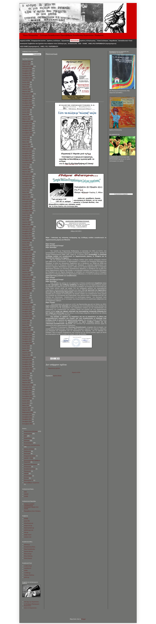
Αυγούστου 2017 (27, 291)
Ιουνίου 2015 (26, 348)
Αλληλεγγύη (27, 466)
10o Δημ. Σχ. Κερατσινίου (31, 601)
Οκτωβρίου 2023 (27, 130)
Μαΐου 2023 (25, 142)
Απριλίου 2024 (26, 116)
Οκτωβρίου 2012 (27, 421)
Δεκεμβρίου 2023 (27, 126)
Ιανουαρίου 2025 (27, 96)
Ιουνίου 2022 (26, 165)
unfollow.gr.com (28, 530)
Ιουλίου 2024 (26, 110)
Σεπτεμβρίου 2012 (27, 424)
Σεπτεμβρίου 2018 (27, 263)
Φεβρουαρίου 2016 (27, 332)
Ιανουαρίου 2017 (27, 307)
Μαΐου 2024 (25, 114)
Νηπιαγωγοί (27, 471)
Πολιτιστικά (75, 40)
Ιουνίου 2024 (26, 112)
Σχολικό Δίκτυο (28, 551)
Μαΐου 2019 (25, 245)
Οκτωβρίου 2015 (27, 341)
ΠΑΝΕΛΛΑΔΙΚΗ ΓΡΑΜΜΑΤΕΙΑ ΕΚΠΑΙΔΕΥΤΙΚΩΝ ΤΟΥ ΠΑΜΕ (31, 506)
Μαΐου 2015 (25, 350)
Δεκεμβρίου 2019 (27, 231)
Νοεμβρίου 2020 (27, 206)
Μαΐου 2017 (25, 297)
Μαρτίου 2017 (26, 302)
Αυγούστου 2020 (27, 213)
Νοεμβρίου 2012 (27, 419)
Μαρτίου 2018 (26, 275)
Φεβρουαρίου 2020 (27, 226)
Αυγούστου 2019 (27, 240)
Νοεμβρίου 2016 (27, 311)
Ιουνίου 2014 (26, 375)
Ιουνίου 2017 (26, 295)
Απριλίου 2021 (26, 194)
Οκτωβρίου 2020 (27, 208)
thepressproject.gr (29, 528)
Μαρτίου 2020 (26, 224)
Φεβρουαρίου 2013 (27, 412)
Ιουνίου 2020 (26, 217)
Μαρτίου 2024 (26, 119)
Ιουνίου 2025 (26, 84)
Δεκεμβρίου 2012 (27, 417)
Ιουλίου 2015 (26, 346)
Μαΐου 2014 (25, 378)
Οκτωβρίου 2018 (27, 261)
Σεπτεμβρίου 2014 (27, 369)
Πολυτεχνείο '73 (28, 480)
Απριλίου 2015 (26, 352)
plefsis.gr (26, 577)
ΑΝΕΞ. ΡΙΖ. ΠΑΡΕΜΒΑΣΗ (49, 46)
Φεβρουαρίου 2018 (27, 277)
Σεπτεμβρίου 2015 (27, 343)
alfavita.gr (27, 544)
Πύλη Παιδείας (28, 556)
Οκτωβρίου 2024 (27, 103)
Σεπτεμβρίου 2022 (27, 160)
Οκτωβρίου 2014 (27, 366)
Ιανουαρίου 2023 (27, 151)
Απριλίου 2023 (26, 144)
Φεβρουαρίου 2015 (27, 357)
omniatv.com (27, 537)
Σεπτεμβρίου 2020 (27, 210)
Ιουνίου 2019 (26, 243)
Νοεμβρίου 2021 (27, 181)
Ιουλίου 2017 (26, 293)
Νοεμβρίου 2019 (27, 233)
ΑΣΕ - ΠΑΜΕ (82, 43)
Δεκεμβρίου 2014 (27, 362)
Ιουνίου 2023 (26, 139)
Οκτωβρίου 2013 (27, 394)
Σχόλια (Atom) (57, 375)
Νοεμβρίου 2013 (27, 391)
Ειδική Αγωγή (28, 558)
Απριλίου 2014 (26, 380)
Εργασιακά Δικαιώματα (30, 464)
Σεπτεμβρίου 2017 (27, 288)
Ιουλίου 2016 (26, 320)
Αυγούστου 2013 (27, 398)
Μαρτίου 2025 (26, 91)
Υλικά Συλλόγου (102, 40)
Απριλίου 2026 (26, 61)
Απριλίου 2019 (26, 247)
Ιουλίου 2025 (26, 82)
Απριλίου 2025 (26, 89)
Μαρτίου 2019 (26, 249)
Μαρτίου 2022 (26, 171)
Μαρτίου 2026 (26, 64)
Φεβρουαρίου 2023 (27, 149)
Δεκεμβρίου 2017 (27, 281)
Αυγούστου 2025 (27, 80)
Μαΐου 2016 (25, 325)
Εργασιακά (65, 40)
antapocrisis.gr (28, 525)
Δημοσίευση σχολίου (54, 368)
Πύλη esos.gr (27, 553)
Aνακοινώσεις (28, 433)
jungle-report (27, 534)
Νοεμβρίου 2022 (27, 155)
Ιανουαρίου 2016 (27, 334)
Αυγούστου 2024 (27, 107)
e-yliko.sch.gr (28, 566)
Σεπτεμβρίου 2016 (27, 316)
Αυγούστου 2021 (27, 188)
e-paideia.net (27, 568)
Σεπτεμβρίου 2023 (27, 133)
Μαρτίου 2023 (26, 146)
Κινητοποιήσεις (28, 443)
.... (76, 166)
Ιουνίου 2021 (26, 190)
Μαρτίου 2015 (26, 355)
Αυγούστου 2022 (27, 162)
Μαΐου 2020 (25, 220)
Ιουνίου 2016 (26, 323)
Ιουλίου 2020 (26, 215)
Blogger (83, 619)
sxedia (26, 570)
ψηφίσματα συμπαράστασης (32, 445)
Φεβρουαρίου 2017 (27, 304)
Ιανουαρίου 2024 (27, 123)
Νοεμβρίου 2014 (27, 364)
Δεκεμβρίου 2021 (27, 178)
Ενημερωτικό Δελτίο (38, 40)
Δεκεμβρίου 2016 (27, 309)
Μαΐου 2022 (25, 167)
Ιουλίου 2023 (26, 137)
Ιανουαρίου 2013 (27, 414)
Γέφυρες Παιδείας (29, 575)
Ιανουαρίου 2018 (27, 279)
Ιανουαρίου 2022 (27, 176)
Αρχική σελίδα (25, 40)
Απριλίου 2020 (26, 222)
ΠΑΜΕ (26, 518)
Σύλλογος (26, 440)
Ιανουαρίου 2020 (27, 229)
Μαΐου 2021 (25, 192)
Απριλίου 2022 (26, 169)
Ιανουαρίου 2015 (27, 359)
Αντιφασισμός (28, 476)
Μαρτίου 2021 (26, 197)
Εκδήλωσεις (27, 451)
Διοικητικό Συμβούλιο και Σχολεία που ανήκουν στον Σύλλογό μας (43, 43)
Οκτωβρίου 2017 (27, 286)
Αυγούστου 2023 (27, 135)
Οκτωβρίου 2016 (27, 314)
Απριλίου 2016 (26, 327)
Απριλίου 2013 (26, 407)
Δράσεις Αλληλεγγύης (88, 40)
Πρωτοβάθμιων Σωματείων (31, 482)
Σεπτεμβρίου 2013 (27, 396)
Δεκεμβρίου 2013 (27, 389)
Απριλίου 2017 (26, 300)
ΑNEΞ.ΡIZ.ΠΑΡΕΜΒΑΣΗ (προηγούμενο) (102, 43)
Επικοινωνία (72, 43)
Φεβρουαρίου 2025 (27, 94)
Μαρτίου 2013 (26, 410)
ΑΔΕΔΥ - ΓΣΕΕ (28, 458)
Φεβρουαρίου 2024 (27, 121)
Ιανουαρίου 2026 (27, 68)
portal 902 (27, 521)
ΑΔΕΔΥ (26, 473)
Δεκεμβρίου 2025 (27, 71)
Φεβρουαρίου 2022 (27, 174)
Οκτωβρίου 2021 (27, 183)
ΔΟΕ (25, 436)
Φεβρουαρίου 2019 (27, 252)
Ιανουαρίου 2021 (27, 201)
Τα (115, 194)
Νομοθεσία (113, 40)
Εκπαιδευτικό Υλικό (125, 40)
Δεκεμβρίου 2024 (27, 98)
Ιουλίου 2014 (26, 373)
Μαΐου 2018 (25, 270)
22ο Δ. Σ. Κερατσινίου (30, 608)
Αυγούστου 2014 (27, 371)
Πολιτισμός (27, 453)
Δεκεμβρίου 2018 (27, 256)
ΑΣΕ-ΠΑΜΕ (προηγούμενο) (29, 46)
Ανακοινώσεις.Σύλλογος (31, 431)
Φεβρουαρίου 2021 (27, 199)
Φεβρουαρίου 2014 (27, 385)
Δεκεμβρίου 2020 (27, 204)
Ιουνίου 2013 (26, 403)
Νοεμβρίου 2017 (27, 284)
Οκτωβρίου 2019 (27, 236)
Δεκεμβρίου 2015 (27, 336)
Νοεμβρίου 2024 (27, 100)
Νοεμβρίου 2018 (27, 259)
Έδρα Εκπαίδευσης (29, 549)
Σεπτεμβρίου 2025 (27, 78)
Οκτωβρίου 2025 (27, 75)
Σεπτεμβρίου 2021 (27, 185)
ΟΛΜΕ (26, 496)
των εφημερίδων (124, 194)
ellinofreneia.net (28, 523)
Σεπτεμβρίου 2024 (27, 105)
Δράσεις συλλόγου (53, 40)
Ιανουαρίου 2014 (27, 387)
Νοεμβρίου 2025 (27, 73)
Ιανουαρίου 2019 (27, 254)
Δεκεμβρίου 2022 (27, 153)
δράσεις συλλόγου (29, 449)
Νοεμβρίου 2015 (27, 339)
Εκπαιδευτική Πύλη (29, 547)
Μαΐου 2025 (25, 87)
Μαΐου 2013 (25, 405)
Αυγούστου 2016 (27, 318)
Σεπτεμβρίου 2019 (27, 238)
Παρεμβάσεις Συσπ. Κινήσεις (32, 511)
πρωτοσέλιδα (118, 194)
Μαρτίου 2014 (26, 382)
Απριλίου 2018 (26, 272)
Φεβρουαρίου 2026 (27, 66)
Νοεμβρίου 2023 (27, 128)
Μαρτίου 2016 (26, 330)
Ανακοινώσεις (28, 438)
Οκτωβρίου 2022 (27, 158)
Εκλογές (26, 478)
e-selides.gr (27, 572)
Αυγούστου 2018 (27, 265)
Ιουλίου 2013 (26, 401)
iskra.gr (26, 532)
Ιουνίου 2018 (26, 268)
